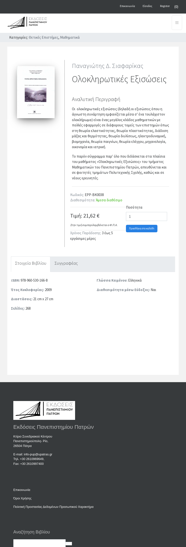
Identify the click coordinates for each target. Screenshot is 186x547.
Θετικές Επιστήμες (43, 37)
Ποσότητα (134, 207)
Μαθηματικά (70, 37)
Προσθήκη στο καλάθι (141, 228)
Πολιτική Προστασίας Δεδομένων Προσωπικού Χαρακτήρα (53, 507)
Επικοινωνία (21, 490)
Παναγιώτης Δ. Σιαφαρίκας (107, 66)
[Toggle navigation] (177, 22)
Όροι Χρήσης (22, 498)
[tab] (30, 264)
